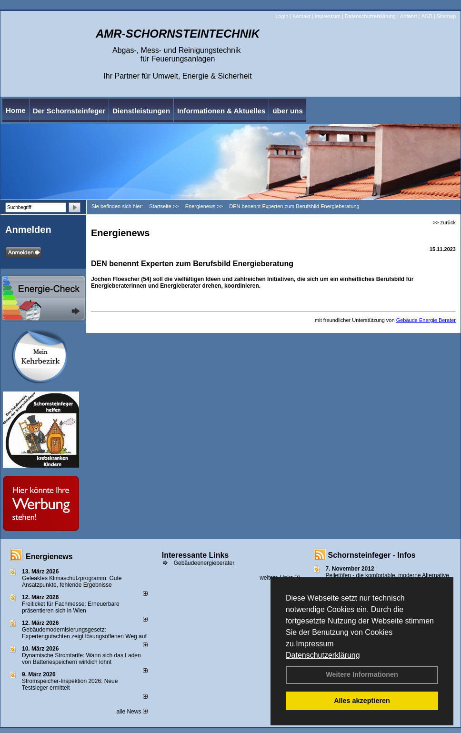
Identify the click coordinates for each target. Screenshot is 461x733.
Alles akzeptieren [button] (362, 700)
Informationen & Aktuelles (221, 111)
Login (281, 16)
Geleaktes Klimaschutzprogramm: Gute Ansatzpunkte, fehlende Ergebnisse (71, 581)
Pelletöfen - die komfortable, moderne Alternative (387, 575)
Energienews (49, 556)
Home (16, 110)
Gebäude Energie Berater (426, 320)
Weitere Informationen (362, 674)
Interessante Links (195, 555)
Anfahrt (408, 16)
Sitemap (446, 16)
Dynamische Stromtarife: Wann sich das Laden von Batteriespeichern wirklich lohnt (81, 658)
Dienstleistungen (141, 111)
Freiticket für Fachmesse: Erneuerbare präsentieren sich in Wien (71, 607)
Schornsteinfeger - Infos (372, 555)
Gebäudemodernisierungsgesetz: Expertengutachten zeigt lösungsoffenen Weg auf (84, 633)
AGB (426, 16)
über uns (287, 111)
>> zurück (444, 222)
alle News (131, 711)
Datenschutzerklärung (323, 655)
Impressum (314, 644)
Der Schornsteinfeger (69, 111)
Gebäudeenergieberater (204, 563)
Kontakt (301, 16)
